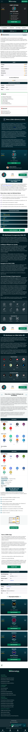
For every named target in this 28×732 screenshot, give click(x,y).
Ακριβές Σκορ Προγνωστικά (5, 710)
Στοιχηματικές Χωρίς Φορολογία (6, 691)
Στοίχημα (18, 27)
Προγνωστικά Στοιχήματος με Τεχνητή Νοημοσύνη (9, 715)
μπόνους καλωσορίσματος (7, 185)
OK (24, 725)
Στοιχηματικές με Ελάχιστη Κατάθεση (7, 705)
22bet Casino (9, 586)
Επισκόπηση (4, 27)
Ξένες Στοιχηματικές (4, 688)
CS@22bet (12, 580)
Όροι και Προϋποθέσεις (14, 722)
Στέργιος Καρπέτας (5, 34)
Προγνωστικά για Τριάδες (5, 712)
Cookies (17, 724)
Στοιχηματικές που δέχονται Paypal (7, 701)
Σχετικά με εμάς (13, 720)
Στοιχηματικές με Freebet (5, 681)
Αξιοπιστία (11, 27)
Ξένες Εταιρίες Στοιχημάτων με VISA (7, 706)
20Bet (15, 127)
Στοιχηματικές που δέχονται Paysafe (7, 703)
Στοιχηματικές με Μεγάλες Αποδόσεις (7, 683)
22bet (13, 173)
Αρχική (2, 25)
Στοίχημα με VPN (4, 689)
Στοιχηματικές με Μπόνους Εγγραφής (7, 679)
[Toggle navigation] (2, 1)
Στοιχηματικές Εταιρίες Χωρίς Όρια (7, 693)
